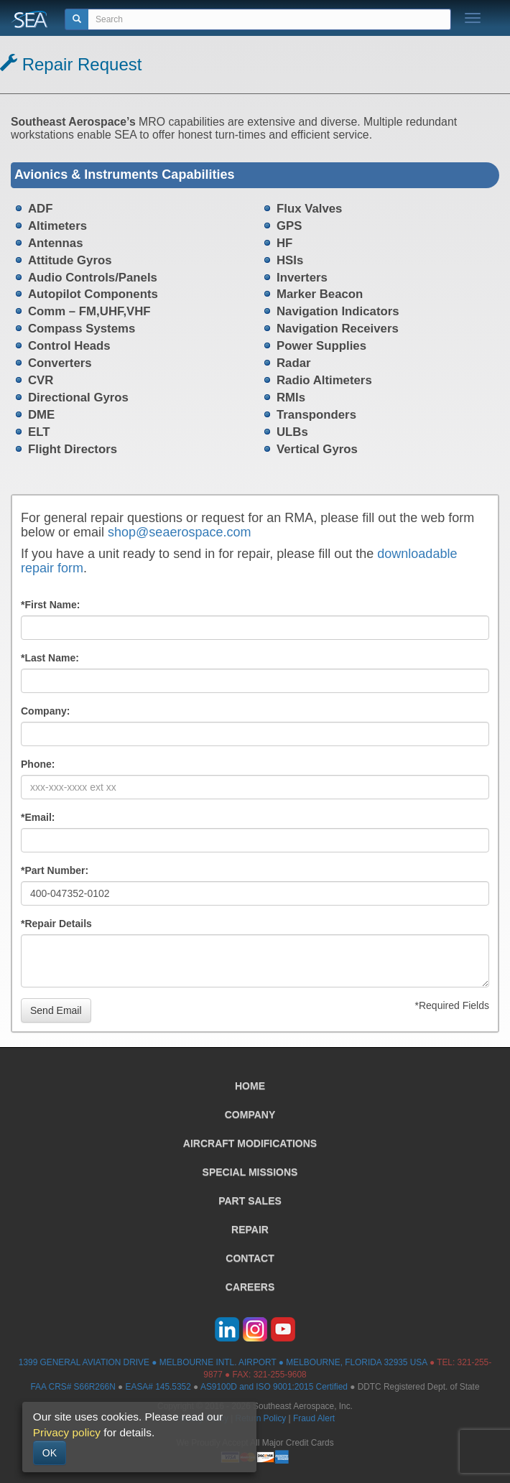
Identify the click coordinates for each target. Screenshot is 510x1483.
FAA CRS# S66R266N (72, 1387)
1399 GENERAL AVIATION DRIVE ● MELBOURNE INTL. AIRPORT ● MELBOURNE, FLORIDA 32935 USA (223, 1362)
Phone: (38, 764)
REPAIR (250, 1229)
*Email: (38, 817)
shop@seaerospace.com (179, 532)
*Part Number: (54, 870)
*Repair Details (56, 923)
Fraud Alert (314, 1418)
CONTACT (250, 1258)
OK (49, 1453)
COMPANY (250, 1114)
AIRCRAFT (250, 1143)
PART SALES (250, 1201)
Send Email (56, 1010)
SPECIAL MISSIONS (250, 1172)
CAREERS (250, 1287)
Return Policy (261, 1418)
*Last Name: (50, 658)
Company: (45, 711)
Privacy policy (67, 1432)
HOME (250, 1086)
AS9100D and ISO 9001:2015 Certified (274, 1387)
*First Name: (50, 604)
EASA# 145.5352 (158, 1387)
